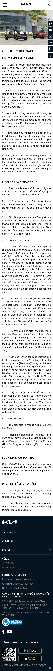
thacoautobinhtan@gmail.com (18, 588)
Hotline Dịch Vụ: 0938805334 (17, 584)
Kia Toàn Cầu (8, 563)
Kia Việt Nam (8, 568)
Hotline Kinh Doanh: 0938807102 (19, 579)
